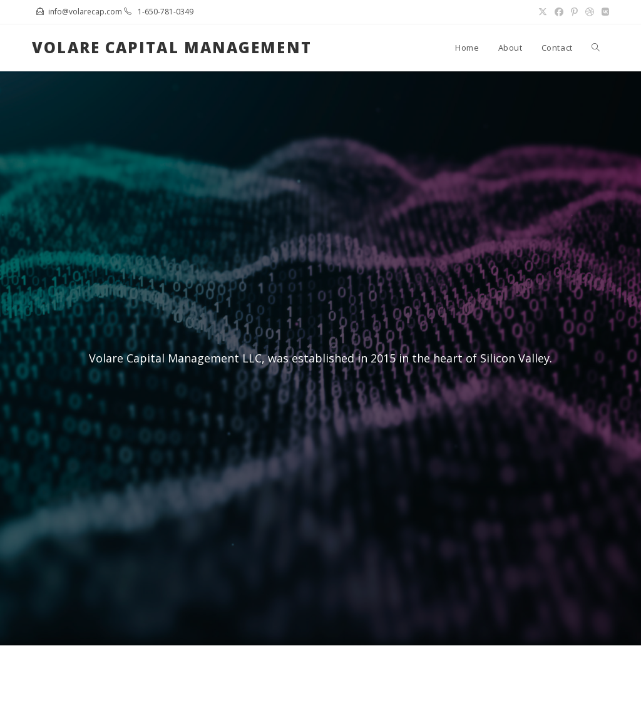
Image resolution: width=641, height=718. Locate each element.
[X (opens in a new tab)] (543, 12)
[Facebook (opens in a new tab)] (559, 12)
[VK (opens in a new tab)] (603, 12)
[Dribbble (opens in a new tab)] (590, 12)
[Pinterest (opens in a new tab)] (574, 12)
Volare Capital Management (172, 47)
